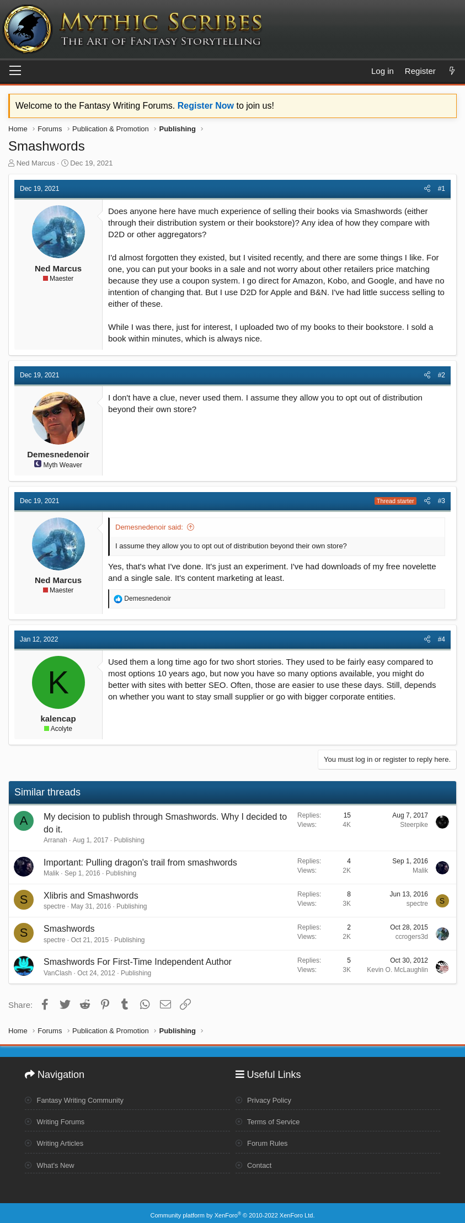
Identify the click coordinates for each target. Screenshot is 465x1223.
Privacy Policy (266, 1097)
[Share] (427, 189)
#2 (441, 375)
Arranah (55, 840)
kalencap (58, 718)
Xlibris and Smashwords (91, 895)
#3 (441, 501)
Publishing (129, 840)
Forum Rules (264, 1140)
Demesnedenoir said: (149, 527)
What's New (51, 1161)
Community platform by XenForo (233, 1210)
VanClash (58, 973)
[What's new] (452, 70)
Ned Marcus (36, 163)
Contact (255, 1161)
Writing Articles (56, 1140)
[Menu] (15, 71)
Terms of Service (271, 1119)
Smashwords (69, 928)
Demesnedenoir (58, 454)
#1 (441, 189)
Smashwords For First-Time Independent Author (138, 961)
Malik (51, 873)
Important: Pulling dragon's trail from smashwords (140, 862)
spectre (54, 906)
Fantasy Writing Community (78, 1097)
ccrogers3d (411, 937)
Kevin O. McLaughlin (397, 970)
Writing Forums (57, 1119)
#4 (441, 639)
